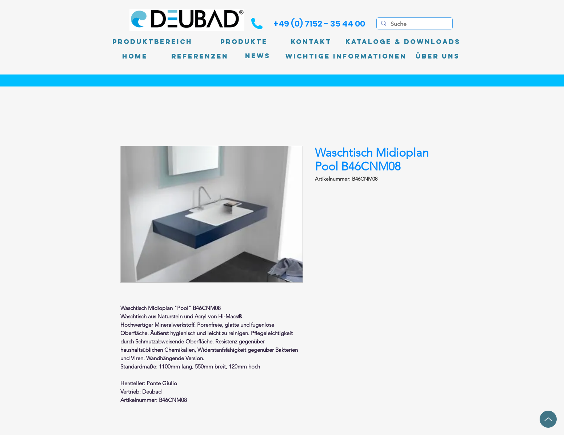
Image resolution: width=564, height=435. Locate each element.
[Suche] (414, 24)
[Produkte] (244, 42)
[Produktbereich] (152, 42)
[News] (257, 56)
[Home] (135, 56)
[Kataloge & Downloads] (402, 42)
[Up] (548, 419)
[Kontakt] (311, 42)
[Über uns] (438, 56)
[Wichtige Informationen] (346, 56)
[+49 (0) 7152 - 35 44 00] (319, 23)
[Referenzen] (200, 56)
